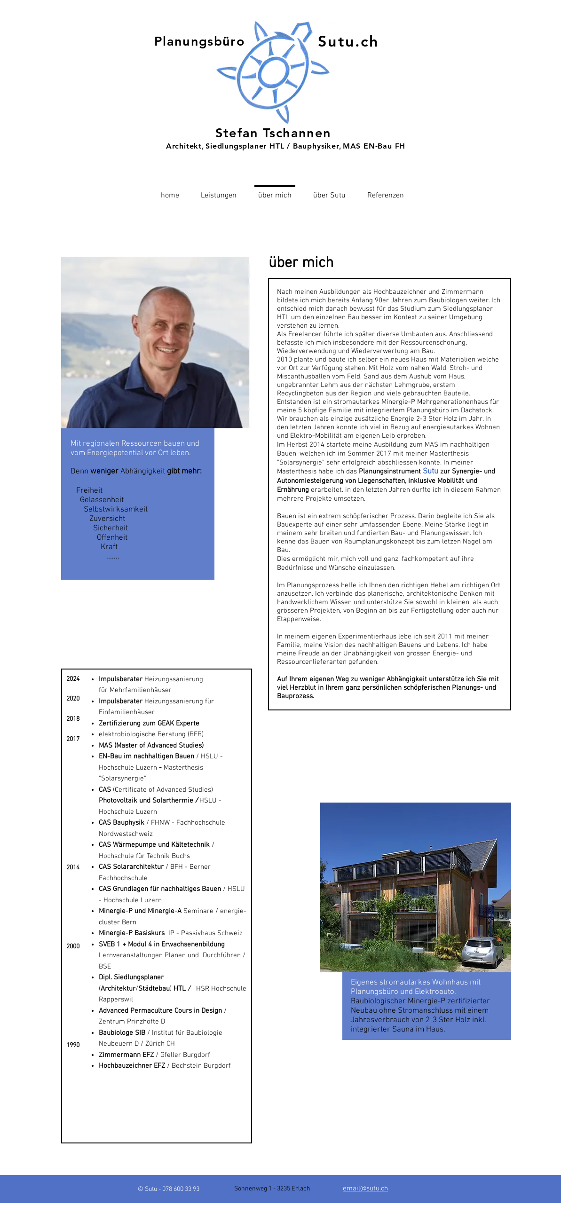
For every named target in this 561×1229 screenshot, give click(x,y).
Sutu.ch (348, 41)
